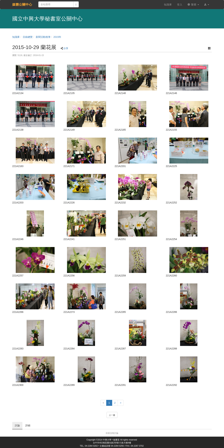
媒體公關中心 (22, 4)
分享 (65, 48)
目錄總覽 (28, 37)
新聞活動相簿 (43, 37)
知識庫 (16, 37)
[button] (207, 4)
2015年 (57, 37)
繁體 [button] (193, 4)
